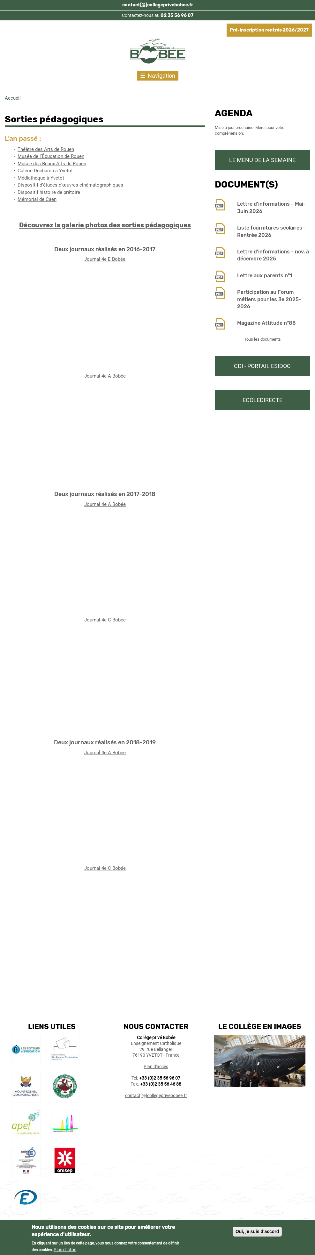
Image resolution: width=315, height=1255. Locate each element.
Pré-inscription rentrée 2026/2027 (269, 30)
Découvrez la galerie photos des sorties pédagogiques (105, 225)
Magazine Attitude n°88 (266, 323)
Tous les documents (262, 339)
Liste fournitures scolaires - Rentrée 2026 (271, 231)
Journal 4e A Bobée (105, 376)
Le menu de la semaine (262, 160)
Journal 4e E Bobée (104, 259)
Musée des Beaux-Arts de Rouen (52, 164)
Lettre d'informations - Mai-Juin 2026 (271, 207)
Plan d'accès (156, 1066)
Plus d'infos (65, 1249)
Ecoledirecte (262, 400)
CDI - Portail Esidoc (262, 366)
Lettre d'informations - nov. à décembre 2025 (273, 255)
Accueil (13, 98)
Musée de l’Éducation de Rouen (51, 156)
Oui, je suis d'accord (257, 1231)
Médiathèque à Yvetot (41, 178)
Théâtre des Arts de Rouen (46, 149)
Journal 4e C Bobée (105, 620)
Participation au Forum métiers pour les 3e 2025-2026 (269, 299)
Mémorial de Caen (37, 199)
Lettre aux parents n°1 (264, 276)
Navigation (161, 75)
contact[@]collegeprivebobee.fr (157, 5)
